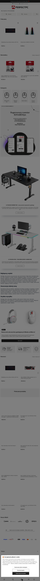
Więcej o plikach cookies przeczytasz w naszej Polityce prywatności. (19, 564)
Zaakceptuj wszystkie (21, 573)
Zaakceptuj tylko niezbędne (20, 567)
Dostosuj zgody (20, 570)
